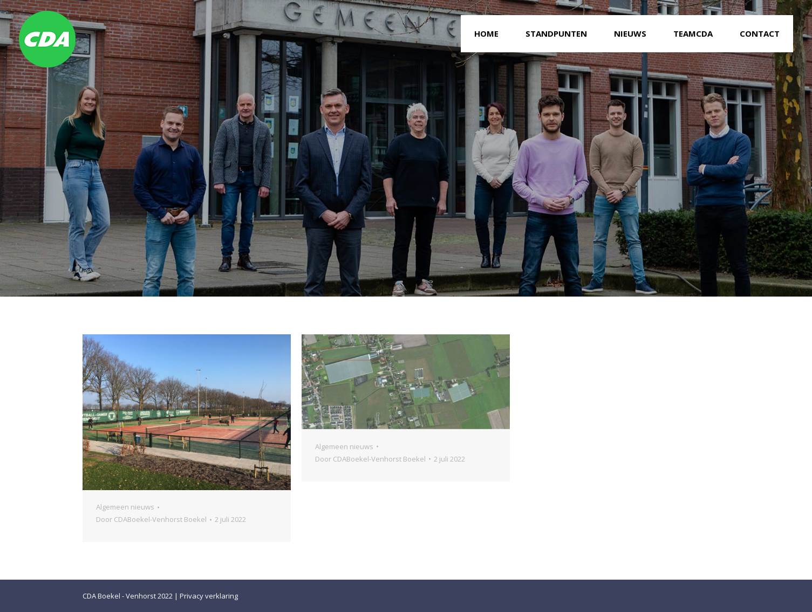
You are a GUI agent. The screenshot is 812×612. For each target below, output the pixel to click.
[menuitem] (486, 33)
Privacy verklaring (209, 596)
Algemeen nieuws (125, 507)
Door (151, 519)
